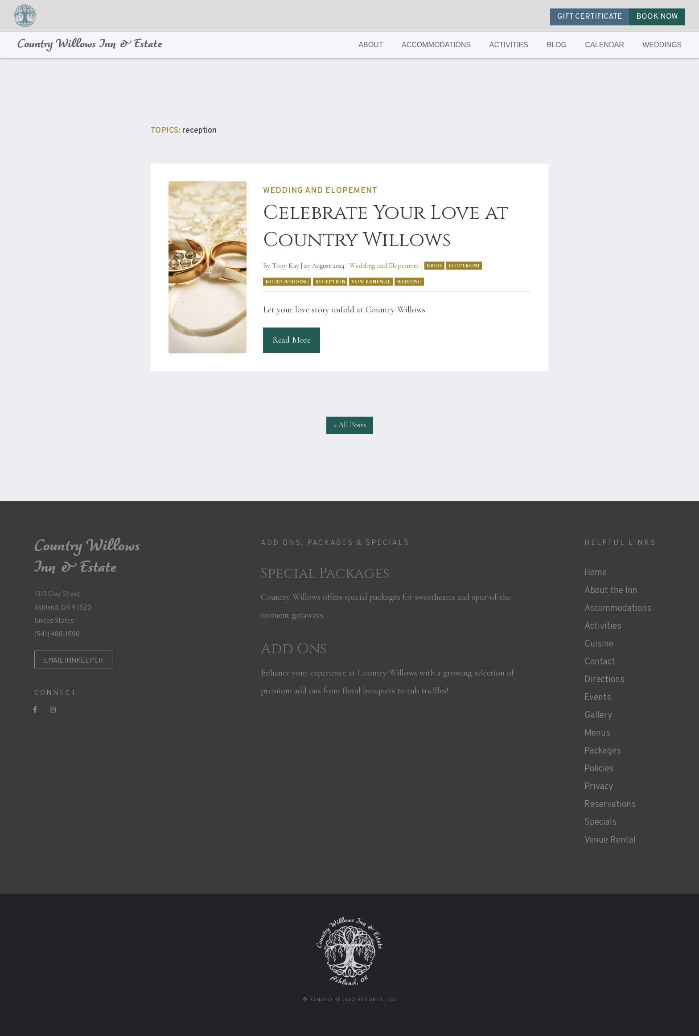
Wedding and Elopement (384, 265)
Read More (291, 340)
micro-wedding (287, 281)
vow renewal (371, 281)
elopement (464, 265)
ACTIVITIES (508, 45)
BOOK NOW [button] (657, 17)
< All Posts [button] (349, 425)
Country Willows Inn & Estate (89, 44)
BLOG (557, 45)
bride (434, 265)
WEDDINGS (662, 45)
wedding (409, 281)
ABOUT (370, 45)
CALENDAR (604, 45)
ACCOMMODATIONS (436, 45)
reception (330, 281)
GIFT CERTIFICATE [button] (589, 17)
